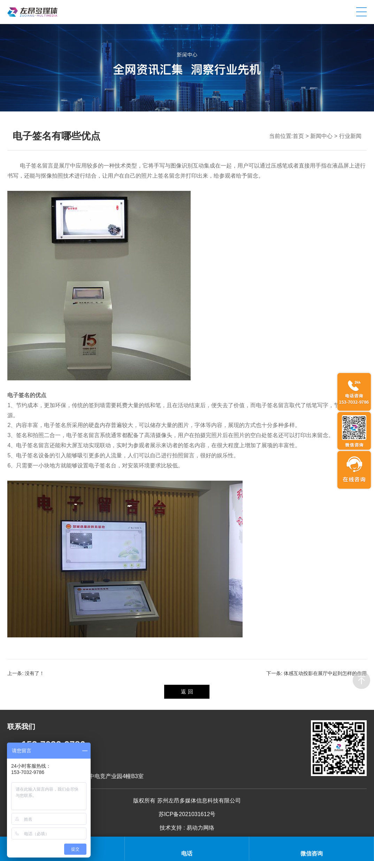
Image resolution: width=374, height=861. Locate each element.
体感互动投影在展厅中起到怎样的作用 (325, 673)
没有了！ (34, 673)
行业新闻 (350, 136)
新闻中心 (321, 136)
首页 (298, 136)
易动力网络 (200, 828)
